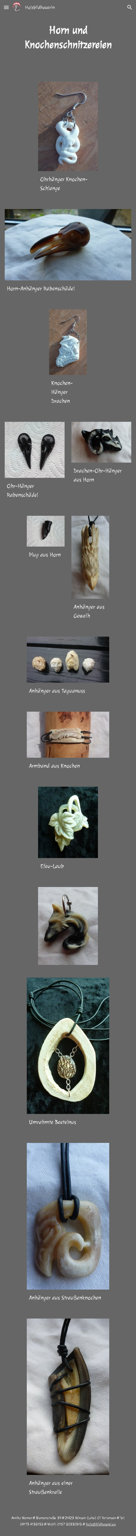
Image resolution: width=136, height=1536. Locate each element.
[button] (6, 7)
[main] (68, 37)
